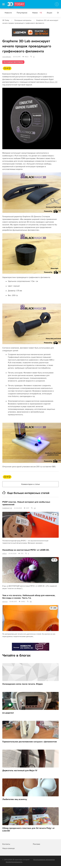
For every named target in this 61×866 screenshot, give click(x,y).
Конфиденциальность (14, 862)
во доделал (8, 713)
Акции (49, 13)
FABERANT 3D (7, 508)
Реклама (16, 33)
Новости (8, 13)
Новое (37, 13)
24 (35, 508)
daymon (5, 602)
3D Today (5, 20)
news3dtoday (6, 57)
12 (34, 57)
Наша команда (8, 848)
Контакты (6, 844)
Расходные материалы (22, 20)
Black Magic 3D (51, 82)
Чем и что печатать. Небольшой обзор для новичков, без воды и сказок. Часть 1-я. (28, 596)
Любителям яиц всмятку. (14, 799)
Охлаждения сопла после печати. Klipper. (22, 684)
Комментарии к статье (30, 484)
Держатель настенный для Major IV (19, 770)
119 (31, 602)
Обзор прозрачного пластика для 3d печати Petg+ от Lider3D (28, 829)
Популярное (22, 13)
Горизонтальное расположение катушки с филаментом (29, 741)
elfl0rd (4, 554)
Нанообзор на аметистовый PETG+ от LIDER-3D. (25, 550)
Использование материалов (44, 860)
